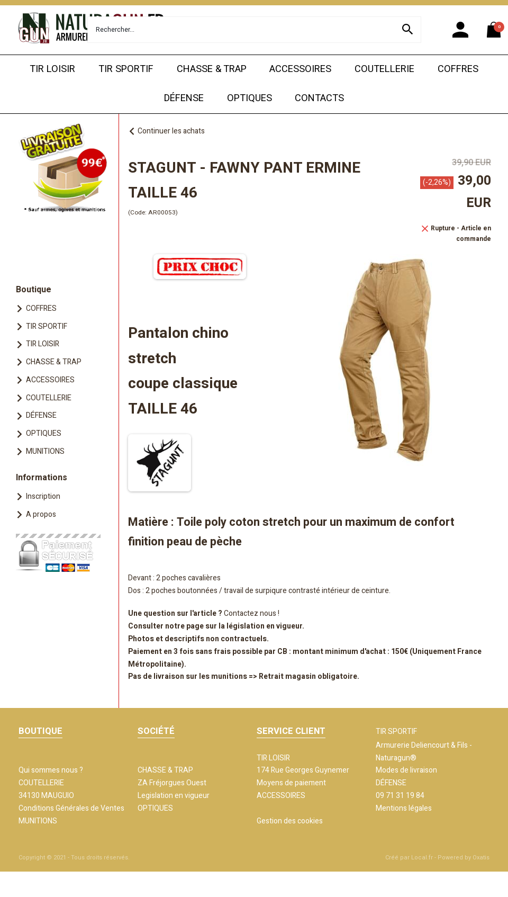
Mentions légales (404, 808)
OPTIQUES (249, 98)
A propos (41, 514)
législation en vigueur (264, 626)
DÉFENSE (184, 98)
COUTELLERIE (384, 69)
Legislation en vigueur (174, 795)
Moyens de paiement (291, 782)
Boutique (33, 289)
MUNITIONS (45, 451)
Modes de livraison (406, 770)
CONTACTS (319, 98)
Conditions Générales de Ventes (71, 808)
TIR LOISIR (52, 69)
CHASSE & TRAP (212, 69)
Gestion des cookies (290, 821)
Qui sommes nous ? (51, 770)
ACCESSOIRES (300, 69)
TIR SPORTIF (125, 69)
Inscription (43, 496)
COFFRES (458, 69)
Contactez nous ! (251, 613)
